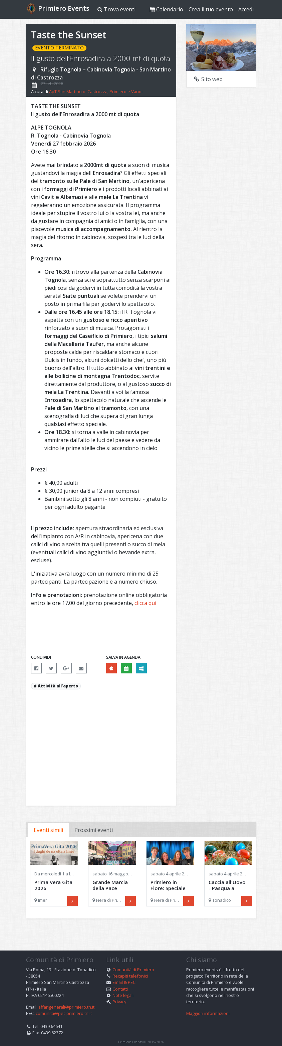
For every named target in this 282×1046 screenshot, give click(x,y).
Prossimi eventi (93, 830)
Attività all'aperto (58, 686)
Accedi (246, 9)
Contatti (120, 978)
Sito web (208, 79)
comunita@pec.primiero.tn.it (64, 1003)
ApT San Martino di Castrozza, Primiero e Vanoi (96, 91)
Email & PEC (123, 972)
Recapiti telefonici (130, 965)
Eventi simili (48, 830)
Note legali (122, 985)
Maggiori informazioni (208, 1003)
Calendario (166, 9)
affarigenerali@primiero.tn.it (66, 996)
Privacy (119, 991)
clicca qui (145, 603)
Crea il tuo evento (211, 9)
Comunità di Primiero (133, 959)
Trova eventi (116, 9)
